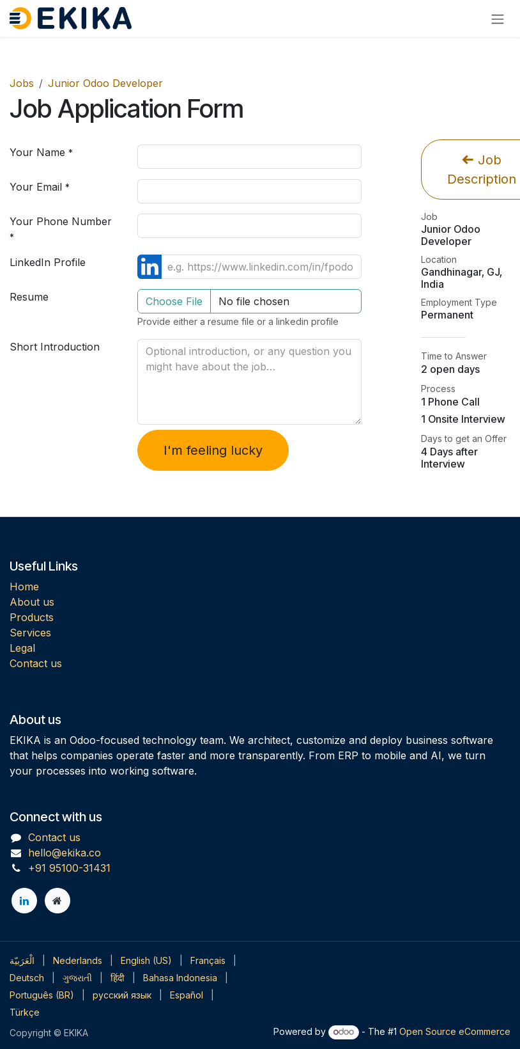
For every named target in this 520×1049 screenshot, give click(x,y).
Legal (22, 648)
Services (30, 632)
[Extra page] (57, 900)
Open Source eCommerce (454, 1031)
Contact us (36, 663)
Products (32, 617)
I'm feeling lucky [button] (213, 450)
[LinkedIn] (24, 900)
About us (32, 601)
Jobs (22, 83)
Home (24, 586)
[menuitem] (22, 960)
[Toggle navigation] (497, 18)
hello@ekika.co (64, 852)
